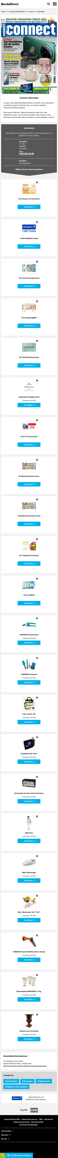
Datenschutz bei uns (30, 1119)
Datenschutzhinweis (22, 1122)
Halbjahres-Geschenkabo (16, 1087)
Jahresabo (41, 11)
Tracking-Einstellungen (28, 1125)
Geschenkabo (11, 1081)
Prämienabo (27, 1081)
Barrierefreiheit (37, 1122)
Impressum (48, 1119)
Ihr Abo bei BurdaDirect (21, 1155)
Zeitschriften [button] (6, 1131)
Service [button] (4, 1139)
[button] (55, 4)
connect (31, 11)
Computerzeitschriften (16, 11)
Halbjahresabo (43, 1081)
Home (3, 11)
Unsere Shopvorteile (12, 1119)
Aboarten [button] (4, 1135)
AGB (40, 1119)
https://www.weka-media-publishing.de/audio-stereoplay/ (25, 1066)
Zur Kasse (28, 207)
